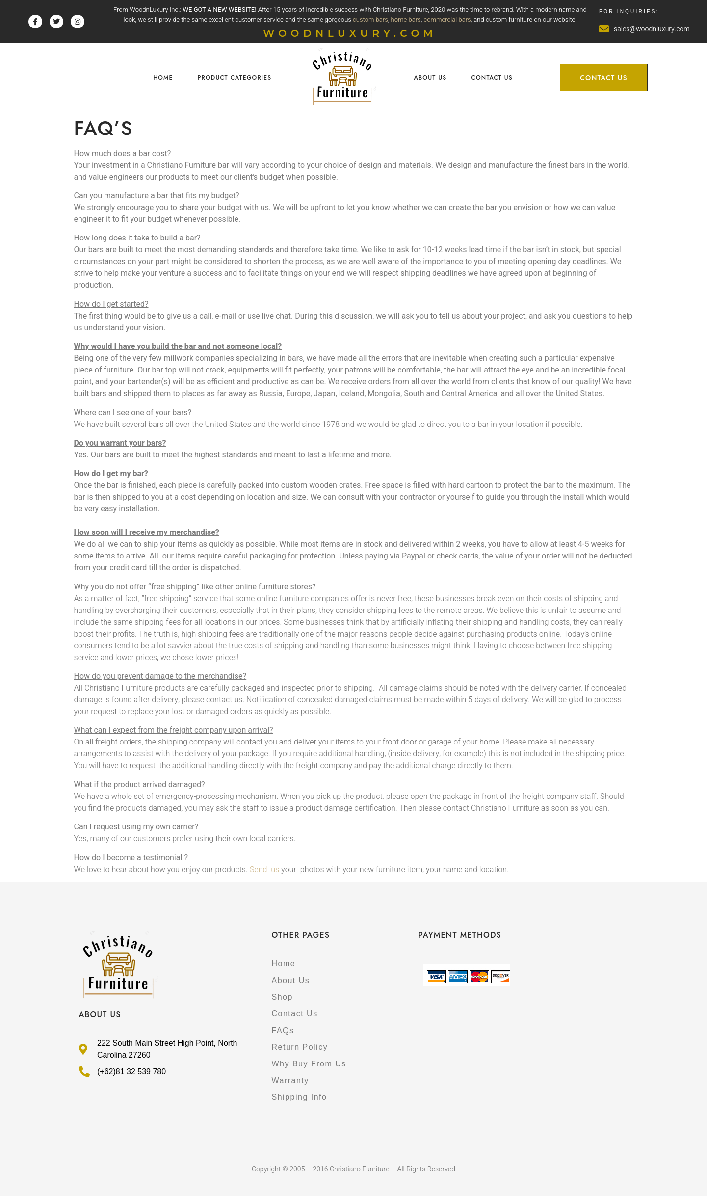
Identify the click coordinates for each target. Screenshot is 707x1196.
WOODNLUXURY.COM (350, 33)
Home (163, 77)
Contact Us (492, 77)
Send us (264, 870)
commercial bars (447, 19)
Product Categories (234, 77)
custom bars (370, 19)
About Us (430, 77)
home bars (406, 19)
